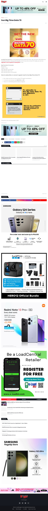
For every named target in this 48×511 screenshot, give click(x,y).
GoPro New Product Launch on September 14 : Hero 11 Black (14, 423)
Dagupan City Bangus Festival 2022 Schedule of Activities (14, 431)
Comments (39, 399)
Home (2, 17)
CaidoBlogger (19, 507)
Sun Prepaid (23, 139)
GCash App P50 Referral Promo (23, 157)
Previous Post (4, 193)
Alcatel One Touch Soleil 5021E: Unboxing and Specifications (20, 407)
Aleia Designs (18, 509)
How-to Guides (11, 139)
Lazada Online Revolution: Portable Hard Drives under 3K (39, 158)
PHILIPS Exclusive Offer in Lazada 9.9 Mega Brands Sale (8, 158)
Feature (6, 17)
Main (13, 509)
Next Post (44, 193)
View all (45, 145)
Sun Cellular (18, 139)
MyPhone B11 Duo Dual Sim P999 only (15, 412)
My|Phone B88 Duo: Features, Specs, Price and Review (18, 402)
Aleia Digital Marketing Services (28, 507)
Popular (9, 399)
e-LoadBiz (25, 509)
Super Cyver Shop (32, 509)
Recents (24, 399)
